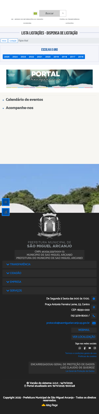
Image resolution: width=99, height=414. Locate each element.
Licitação (13, 40)
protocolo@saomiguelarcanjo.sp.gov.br (68, 323)
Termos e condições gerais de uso (81, 353)
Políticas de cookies (87, 356)
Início (4, 40)
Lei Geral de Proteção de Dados (80, 371)
